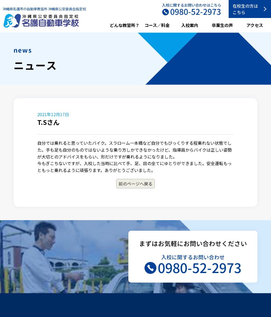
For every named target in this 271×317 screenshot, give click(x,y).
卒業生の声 (222, 25)
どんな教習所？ (124, 25)
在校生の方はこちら (245, 9)
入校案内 (189, 25)
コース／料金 (157, 25)
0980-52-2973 (199, 268)
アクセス (254, 25)
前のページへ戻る (135, 183)
